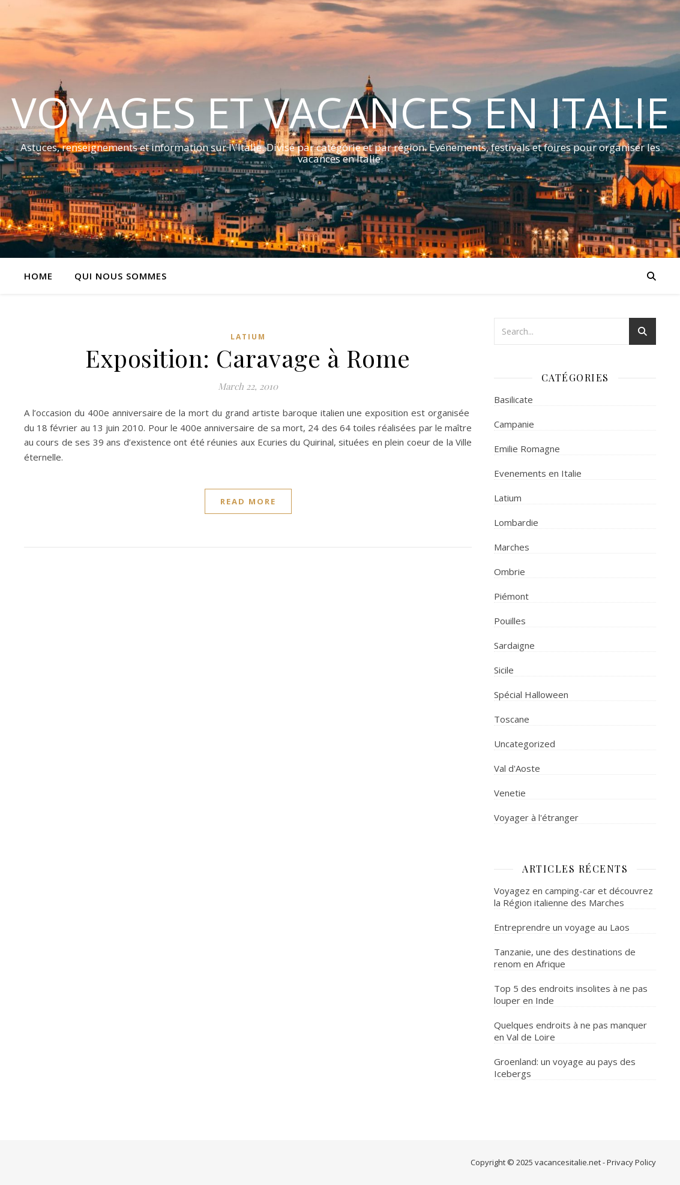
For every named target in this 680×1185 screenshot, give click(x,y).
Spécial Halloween (531, 694)
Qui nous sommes (120, 276)
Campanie (514, 424)
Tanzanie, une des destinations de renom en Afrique (565, 958)
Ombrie (509, 572)
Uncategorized (524, 744)
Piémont (511, 596)
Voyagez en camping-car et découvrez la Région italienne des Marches (573, 897)
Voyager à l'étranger (536, 817)
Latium (248, 337)
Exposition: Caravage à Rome (248, 358)
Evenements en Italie (538, 473)
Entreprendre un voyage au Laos (562, 927)
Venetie (510, 793)
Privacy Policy (631, 1162)
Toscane (511, 719)
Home (38, 276)
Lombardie (516, 522)
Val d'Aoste (517, 768)
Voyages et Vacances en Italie (340, 112)
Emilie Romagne (527, 449)
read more (248, 501)
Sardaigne (514, 645)
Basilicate (513, 399)
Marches (511, 547)
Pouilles (510, 621)
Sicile (504, 670)
